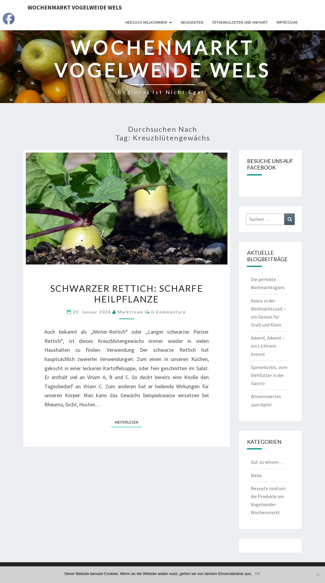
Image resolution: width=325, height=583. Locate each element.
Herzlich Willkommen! (146, 22)
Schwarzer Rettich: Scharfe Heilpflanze (126, 293)
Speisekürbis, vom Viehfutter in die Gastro (269, 375)
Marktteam (131, 311)
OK (258, 573)
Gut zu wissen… (267, 462)
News (256, 475)
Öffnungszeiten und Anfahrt (240, 22)
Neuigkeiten (192, 22)
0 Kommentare (168, 311)
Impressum (287, 22)
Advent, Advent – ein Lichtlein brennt (268, 346)
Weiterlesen (128, 422)
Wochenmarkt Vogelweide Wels (75, 7)
